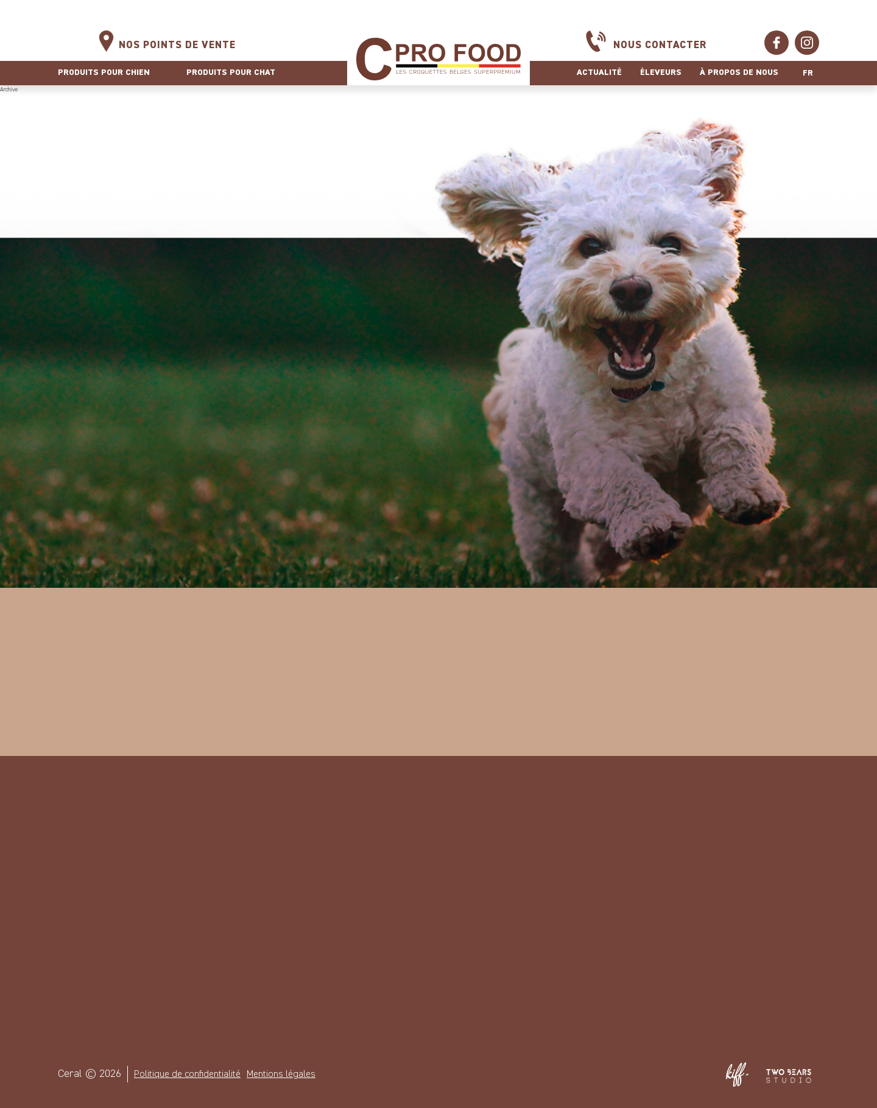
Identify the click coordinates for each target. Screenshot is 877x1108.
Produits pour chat (230, 72)
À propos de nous (739, 72)
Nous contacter (659, 45)
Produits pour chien (104, 72)
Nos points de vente (177, 45)
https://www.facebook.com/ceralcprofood (776, 42)
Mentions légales (281, 1074)
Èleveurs (661, 72)
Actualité (599, 72)
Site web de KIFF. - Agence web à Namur (737, 1074)
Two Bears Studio (788, 1074)
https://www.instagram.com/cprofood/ (807, 42)
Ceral (438, 58)
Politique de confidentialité (187, 1074)
